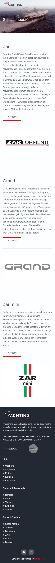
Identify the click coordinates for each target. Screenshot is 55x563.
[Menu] (50, 4)
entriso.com (39, 559)
